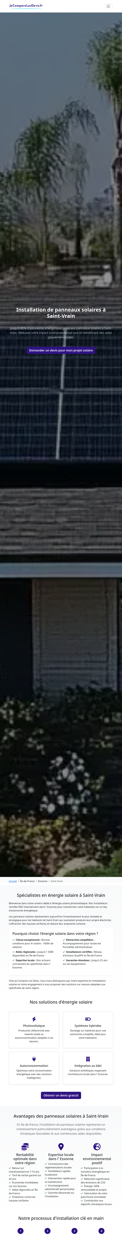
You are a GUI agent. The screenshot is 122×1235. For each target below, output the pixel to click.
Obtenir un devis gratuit (61, 1095)
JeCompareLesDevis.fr (26, 5)
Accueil (13, 881)
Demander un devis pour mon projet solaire (61, 350)
